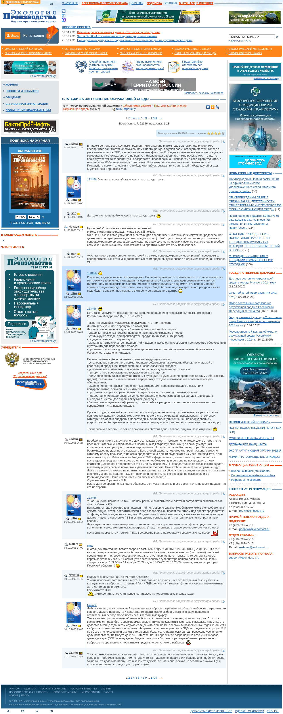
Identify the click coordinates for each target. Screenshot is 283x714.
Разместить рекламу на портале (204, 93)
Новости (42, 692)
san (73, 213)
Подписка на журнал (30, 140)
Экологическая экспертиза (141, 48)
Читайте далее (11, 247)
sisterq (73, 544)
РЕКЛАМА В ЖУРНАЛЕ (53, 688)
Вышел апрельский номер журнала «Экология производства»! (118, 32)
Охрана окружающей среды (195, 53)
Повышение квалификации (28, 110)
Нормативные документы (250, 173)
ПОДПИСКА (29, 688)
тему (119, 109)
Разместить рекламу (43, 76)
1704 (154, 118)
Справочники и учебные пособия (253, 475)
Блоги (25, 695)
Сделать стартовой (249, 711)
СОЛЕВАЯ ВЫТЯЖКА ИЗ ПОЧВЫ (251, 438)
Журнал (12, 84)
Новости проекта (76, 27)
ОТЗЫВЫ (137, 3)
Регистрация (33, 35)
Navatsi (74, 575)
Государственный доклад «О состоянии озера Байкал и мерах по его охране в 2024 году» (255, 321)
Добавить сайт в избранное (211, 711)
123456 (73, 143)
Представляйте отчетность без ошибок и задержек (195, 65)
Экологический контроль (24, 48)
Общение (13, 97)
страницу (130, 109)
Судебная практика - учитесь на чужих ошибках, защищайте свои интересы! (103, 66)
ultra (74, 199)
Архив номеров (21, 222)
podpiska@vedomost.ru (254, 529)
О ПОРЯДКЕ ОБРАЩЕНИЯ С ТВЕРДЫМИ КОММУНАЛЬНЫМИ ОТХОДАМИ (251, 260)
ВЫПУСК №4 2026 (30, 150)
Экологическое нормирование (28, 53)
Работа (108, 692)
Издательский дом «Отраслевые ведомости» (49, 701)
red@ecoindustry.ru (251, 510)
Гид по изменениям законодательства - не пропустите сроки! (150, 65)
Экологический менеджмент (250, 48)
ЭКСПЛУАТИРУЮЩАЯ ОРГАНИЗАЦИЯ (255, 450)
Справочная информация (27, 103)
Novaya (74, 226)
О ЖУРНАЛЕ (70, 3)
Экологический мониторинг (86, 53)
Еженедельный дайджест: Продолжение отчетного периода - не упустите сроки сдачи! (135, 40)
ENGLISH (273, 711)
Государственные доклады (252, 272)
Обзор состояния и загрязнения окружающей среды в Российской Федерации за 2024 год (251, 307)
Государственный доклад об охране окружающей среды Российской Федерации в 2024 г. (253, 335)
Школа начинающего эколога (250, 471)
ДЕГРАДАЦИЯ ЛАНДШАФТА (248, 444)
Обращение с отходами (82, 48)
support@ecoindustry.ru (244, 557)
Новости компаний (65, 692)
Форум (13, 695)
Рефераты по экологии (246, 479)
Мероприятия (91, 692)
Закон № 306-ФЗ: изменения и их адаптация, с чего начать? (117, 36)
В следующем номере (19, 234)
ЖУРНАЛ (14, 688)
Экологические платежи (192, 48)
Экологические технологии (141, 53)
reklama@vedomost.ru (253, 547)
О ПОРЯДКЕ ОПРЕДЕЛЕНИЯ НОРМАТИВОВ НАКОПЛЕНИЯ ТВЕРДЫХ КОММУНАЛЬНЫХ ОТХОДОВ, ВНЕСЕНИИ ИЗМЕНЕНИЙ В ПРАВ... (254, 242)
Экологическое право (245, 53)
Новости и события (22, 91)
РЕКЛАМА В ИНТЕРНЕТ (83, 688)
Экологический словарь (249, 422)
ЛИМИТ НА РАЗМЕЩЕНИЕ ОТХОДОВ (254, 456)
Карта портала (241, 40)
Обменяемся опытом (137, 105)
